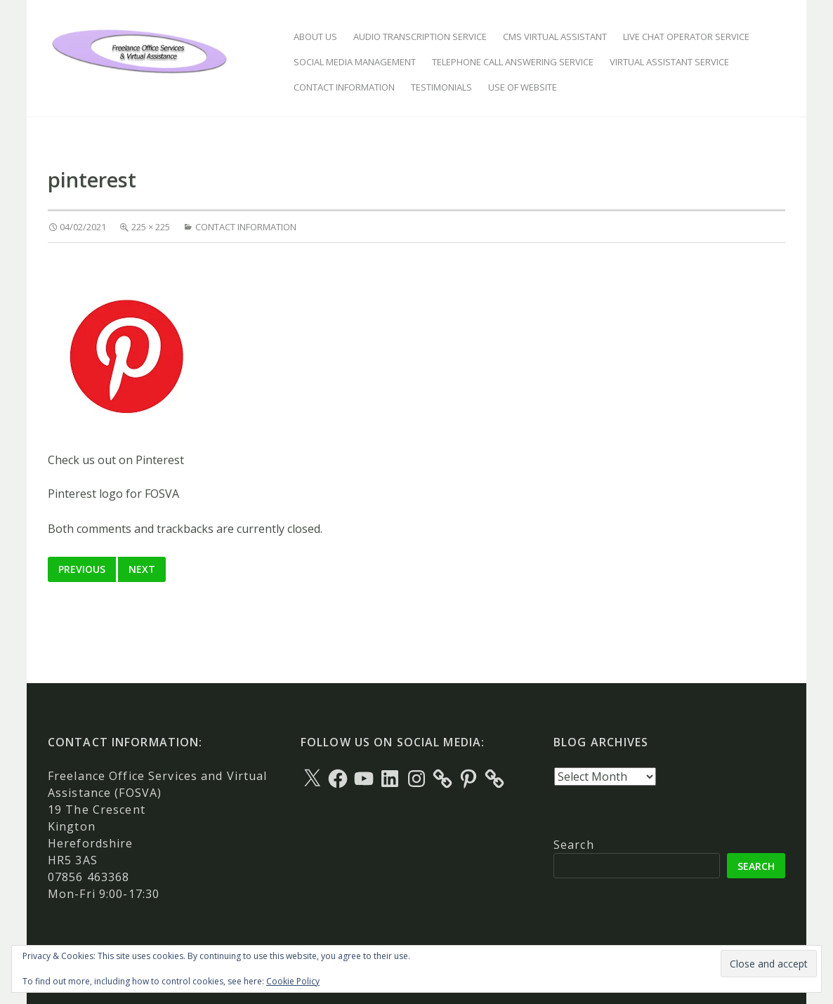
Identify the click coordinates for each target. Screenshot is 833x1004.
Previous (81, 569)
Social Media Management (355, 61)
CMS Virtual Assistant (555, 36)
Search (573, 844)
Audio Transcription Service (420, 36)
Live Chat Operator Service (686, 36)
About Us (315, 36)
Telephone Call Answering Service (512, 61)
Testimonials (441, 87)
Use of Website (522, 87)
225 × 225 (150, 226)
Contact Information (344, 87)
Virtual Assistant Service (669, 61)
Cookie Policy (293, 981)
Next (142, 569)
